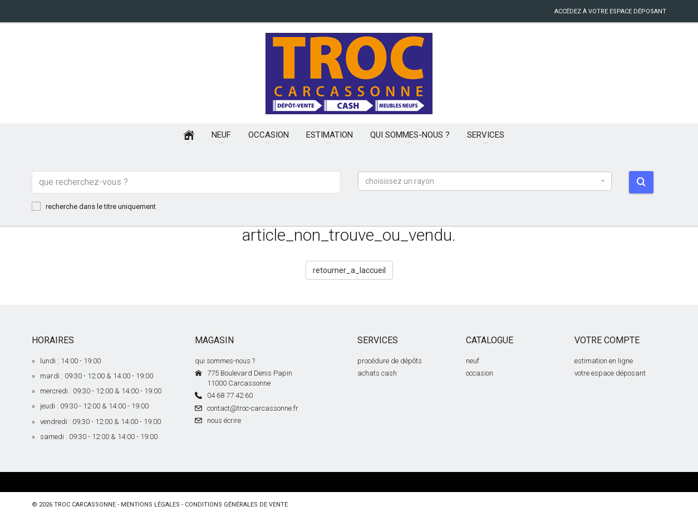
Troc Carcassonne (85, 504)
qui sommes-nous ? (225, 361)
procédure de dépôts (389, 361)
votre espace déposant (610, 373)
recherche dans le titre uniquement (94, 206)
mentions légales (150, 504)
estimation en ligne (603, 361)
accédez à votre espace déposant (610, 11)
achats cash (377, 373)
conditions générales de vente (236, 504)
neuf (472, 361)
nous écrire (224, 420)
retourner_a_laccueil (349, 270)
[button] (485, 181)
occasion (479, 373)
